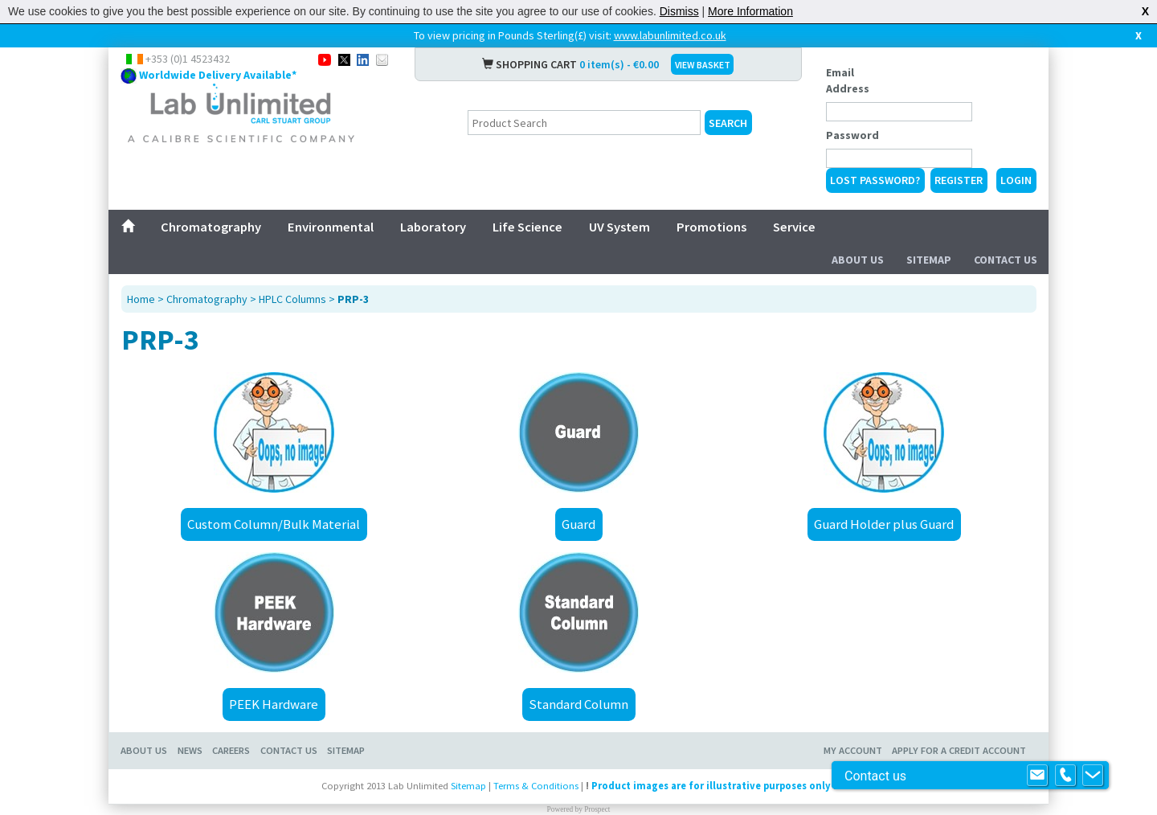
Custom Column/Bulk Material (273, 524)
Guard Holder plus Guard (884, 524)
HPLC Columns (292, 299)
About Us (858, 259)
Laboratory (433, 227)
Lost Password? (875, 180)
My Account (853, 750)
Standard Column (578, 704)
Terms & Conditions (535, 786)
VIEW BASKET (702, 65)
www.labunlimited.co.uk (670, 35)
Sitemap (928, 259)
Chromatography (211, 227)
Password (852, 135)
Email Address (847, 80)
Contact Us (1005, 259)
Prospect (597, 809)
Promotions (711, 227)
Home (141, 299)
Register (958, 180)
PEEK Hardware (273, 704)
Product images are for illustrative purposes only (711, 786)
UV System (619, 227)
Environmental (331, 227)
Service (794, 227)
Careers (231, 750)
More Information (750, 11)
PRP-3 (353, 299)
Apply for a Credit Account (959, 750)
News (190, 750)
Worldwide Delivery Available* (217, 75)
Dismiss (679, 11)
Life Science (527, 227)
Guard (578, 524)
